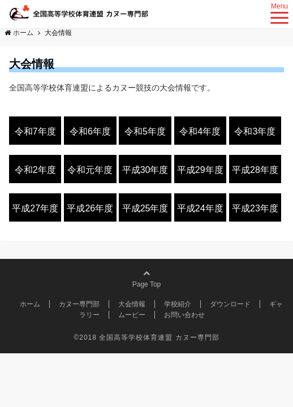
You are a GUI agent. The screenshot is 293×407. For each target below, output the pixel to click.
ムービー (131, 315)
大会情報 (131, 304)
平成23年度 (255, 208)
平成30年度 (145, 170)
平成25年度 (145, 208)
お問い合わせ (184, 315)
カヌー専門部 (79, 304)
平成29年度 (200, 170)
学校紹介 (177, 304)
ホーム (30, 304)
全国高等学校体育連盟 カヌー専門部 (159, 337)
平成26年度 (90, 208)
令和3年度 (254, 131)
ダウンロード (230, 304)
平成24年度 (200, 208)
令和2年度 (35, 170)
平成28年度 (255, 170)
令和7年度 (35, 131)
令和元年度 (90, 170)
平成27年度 (35, 208)
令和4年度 (200, 131)
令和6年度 (90, 131)
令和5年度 (145, 131)
